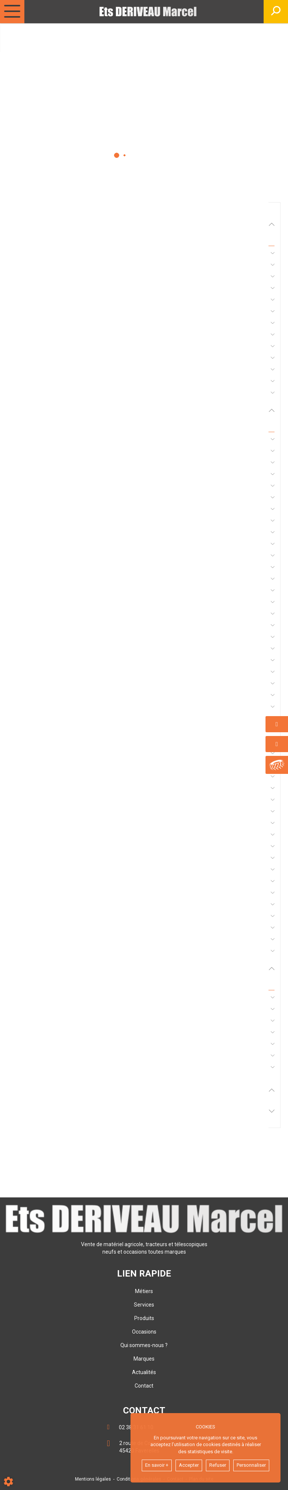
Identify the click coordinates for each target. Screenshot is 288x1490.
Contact (144, 1386)
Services (144, 1305)
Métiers (144, 1291)
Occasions (144, 1332)
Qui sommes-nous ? (144, 1345)
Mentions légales (93, 1479)
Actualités (144, 1372)
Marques (144, 1359)
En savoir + (156, 1465)
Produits (144, 1318)
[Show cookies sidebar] (8, 1481)
